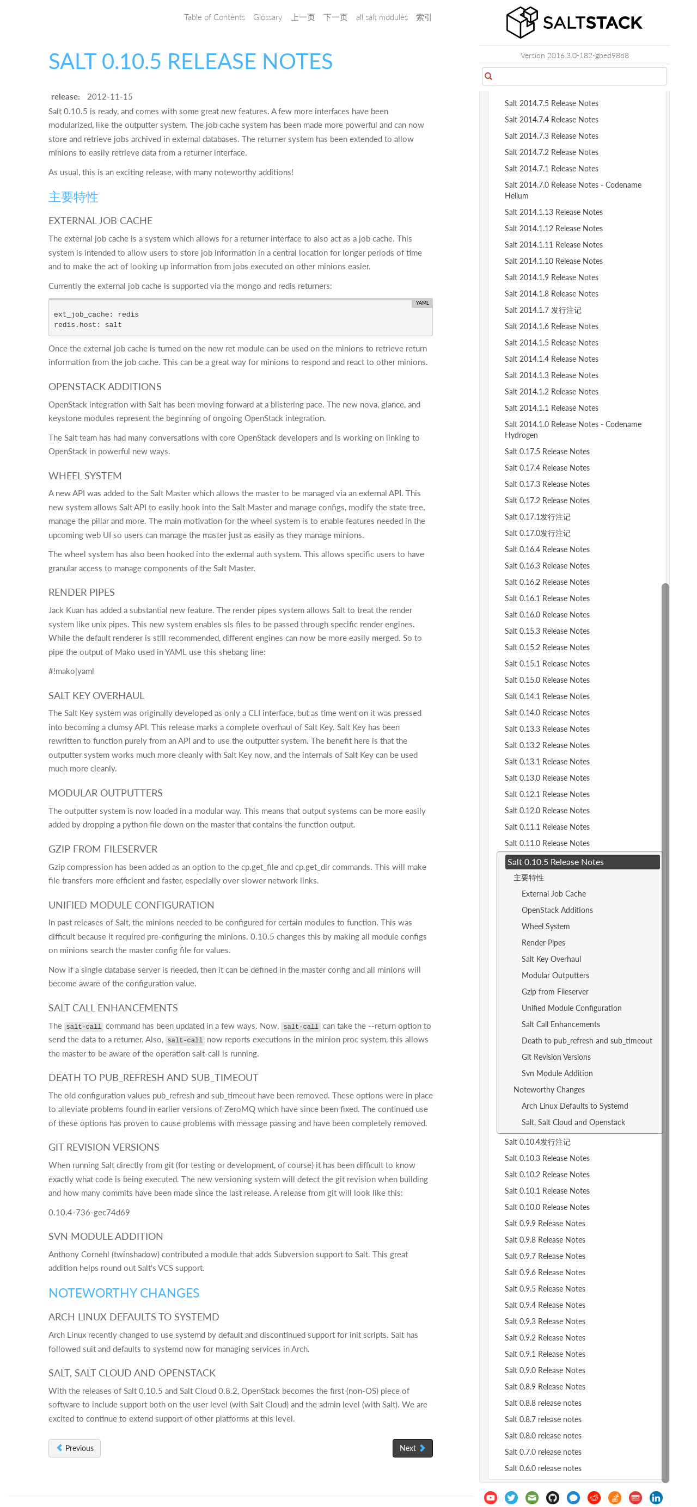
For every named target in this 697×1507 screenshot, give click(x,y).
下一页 (335, 17)
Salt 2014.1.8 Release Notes (551, 293)
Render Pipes (543, 942)
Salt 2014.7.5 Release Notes (551, 103)
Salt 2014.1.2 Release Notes (551, 391)
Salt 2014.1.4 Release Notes (551, 358)
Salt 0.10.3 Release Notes (547, 1158)
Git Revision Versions (556, 1056)
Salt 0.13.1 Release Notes (547, 761)
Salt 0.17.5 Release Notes (547, 451)
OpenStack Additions (557, 910)
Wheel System (546, 926)
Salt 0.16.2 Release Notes (547, 581)
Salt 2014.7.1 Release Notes (551, 168)
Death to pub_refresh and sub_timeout (587, 1040)
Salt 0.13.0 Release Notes (547, 777)
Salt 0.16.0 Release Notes (547, 614)
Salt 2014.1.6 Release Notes (551, 326)
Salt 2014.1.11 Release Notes (554, 244)
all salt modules (382, 17)
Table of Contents (214, 17)
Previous (75, 1448)
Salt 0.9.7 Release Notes (545, 1256)
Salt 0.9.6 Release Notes (545, 1272)
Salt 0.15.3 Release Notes (547, 630)
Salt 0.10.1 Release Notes (547, 1190)
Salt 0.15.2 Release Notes (547, 647)
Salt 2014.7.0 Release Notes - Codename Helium (573, 190)
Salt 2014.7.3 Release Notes (551, 135)
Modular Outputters (555, 975)
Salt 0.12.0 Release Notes (547, 810)
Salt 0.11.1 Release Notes (547, 826)
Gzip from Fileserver (555, 991)
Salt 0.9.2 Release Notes (545, 1337)
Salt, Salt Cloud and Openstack (573, 1122)
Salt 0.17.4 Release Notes (547, 467)
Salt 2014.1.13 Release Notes (554, 212)
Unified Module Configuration (572, 1007)
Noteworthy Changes (549, 1089)
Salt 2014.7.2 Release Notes (551, 152)
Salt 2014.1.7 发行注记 (543, 309)
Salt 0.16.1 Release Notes (547, 598)
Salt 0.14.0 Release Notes (547, 712)
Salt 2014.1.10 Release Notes (554, 260)
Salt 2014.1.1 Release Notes (551, 407)
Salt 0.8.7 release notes (543, 1419)
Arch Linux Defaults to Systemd (575, 1105)
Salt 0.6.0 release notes (543, 1468)
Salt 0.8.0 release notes (543, 1435)
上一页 (303, 17)
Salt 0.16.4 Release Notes (547, 549)
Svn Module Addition (557, 1073)
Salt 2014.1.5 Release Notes (551, 342)
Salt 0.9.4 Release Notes (545, 1305)
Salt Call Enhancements (561, 1024)
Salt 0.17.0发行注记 (538, 533)
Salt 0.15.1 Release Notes (547, 663)
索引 (424, 17)
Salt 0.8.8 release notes (543, 1402)
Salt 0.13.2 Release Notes (547, 745)
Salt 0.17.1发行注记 (538, 516)
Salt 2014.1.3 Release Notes (551, 375)
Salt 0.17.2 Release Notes (547, 500)
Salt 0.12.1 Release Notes (547, 794)
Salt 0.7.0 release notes (543, 1451)
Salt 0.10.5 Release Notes (556, 861)
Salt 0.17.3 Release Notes (547, 484)
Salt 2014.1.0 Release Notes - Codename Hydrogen (573, 429)
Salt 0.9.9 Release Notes (545, 1223)
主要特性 (528, 877)
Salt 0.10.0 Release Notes (547, 1207)
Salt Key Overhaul (551, 959)
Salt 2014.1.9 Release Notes (551, 277)
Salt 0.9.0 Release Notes (545, 1370)
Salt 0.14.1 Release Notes (547, 696)
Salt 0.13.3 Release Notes (547, 728)
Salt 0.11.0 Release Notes (547, 843)
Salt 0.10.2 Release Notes (547, 1174)
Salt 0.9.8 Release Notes (545, 1239)
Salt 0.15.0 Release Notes (547, 679)
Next (413, 1448)
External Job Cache (554, 893)
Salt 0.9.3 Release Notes (545, 1321)
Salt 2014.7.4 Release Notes (551, 119)
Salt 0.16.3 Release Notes (547, 565)
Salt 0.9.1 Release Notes (545, 1353)
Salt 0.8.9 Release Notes (545, 1386)
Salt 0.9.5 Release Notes (545, 1288)
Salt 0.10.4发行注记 (538, 1141)
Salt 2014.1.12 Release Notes (554, 228)
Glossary (268, 17)
